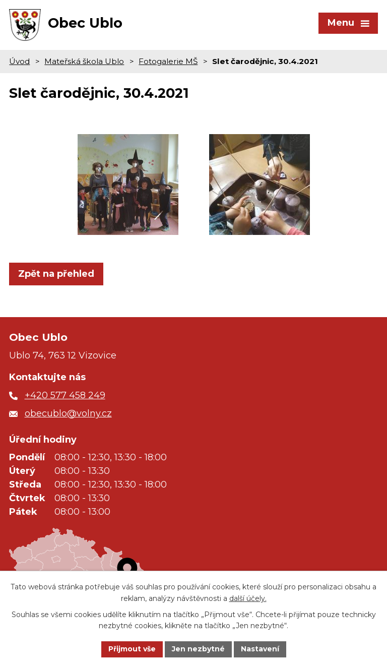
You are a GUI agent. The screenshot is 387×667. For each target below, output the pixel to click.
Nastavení (260, 648)
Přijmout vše (132, 648)
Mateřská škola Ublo (84, 61)
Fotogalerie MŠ (168, 61)
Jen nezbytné (198, 648)
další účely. (248, 598)
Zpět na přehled (56, 273)
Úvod (19, 61)
